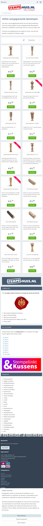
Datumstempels (8, 379)
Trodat (5, 398)
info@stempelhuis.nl (8, 456)
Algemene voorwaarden (6, 475)
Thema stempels (8, 396)
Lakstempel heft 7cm (32, 154)
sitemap (16, 523)
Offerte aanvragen (5, 484)
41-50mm (5, 344)
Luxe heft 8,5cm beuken (32, 58)
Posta (5, 406)
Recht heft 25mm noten (10, 254)
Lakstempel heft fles (10, 123)
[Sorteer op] (31, 40)
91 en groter (6, 354)
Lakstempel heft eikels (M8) (32, 92)
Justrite (6, 404)
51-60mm (5, 346)
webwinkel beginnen (24, 523)
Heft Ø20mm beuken (32, 222)
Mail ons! (3, 498)
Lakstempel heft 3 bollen (32, 123)
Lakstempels (7, 419)
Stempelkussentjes (9, 427)
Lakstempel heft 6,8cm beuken (11, 58)
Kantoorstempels (8, 394)
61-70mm (5, 348)
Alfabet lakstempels (9, 417)
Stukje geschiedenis (5, 516)
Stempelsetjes (8, 425)
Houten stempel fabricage (6, 513)
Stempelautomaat (9, 385)
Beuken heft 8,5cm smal (10, 92)
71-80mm (5, 350)
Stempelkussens (8, 413)
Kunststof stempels (9, 390)
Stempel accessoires (9, 415)
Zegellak (6, 421)
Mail (3, 293)
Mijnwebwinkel (35, 523)
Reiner (5, 402)
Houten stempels (8, 387)
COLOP (5, 400)
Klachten (3, 480)
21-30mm (5, 339)
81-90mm (5, 352)
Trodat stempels (4, 509)
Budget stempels (8, 381)
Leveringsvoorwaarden (6, 476)
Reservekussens (8, 408)
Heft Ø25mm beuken (32, 189)
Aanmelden (5, 448)
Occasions (6, 429)
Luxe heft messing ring (32, 254)
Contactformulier (4, 460)
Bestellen (10, 76)
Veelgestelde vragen (5, 483)
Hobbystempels (8, 423)
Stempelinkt (7, 410)
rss (18, 523)
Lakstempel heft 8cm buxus (10, 154)
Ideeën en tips (4, 481)
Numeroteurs (7, 392)
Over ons (3, 473)
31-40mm (5, 341)
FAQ (5, 431)
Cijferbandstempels (9, 383)
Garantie (3, 478)
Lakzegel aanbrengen (5, 514)
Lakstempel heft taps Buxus (10, 189)
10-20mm (5, 337)
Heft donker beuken (11, 222)
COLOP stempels (4, 511)
